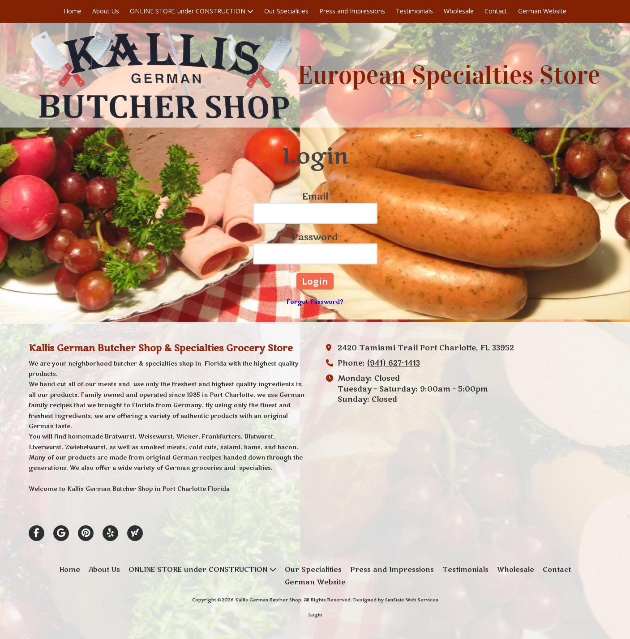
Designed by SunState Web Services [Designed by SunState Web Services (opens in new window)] (395, 600)
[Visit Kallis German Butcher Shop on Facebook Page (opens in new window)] (36, 533)
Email (315, 197)
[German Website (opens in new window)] (542, 11)
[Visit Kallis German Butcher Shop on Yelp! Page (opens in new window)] (110, 533)
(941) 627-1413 (393, 363)
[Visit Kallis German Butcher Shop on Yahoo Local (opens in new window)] (135, 533)
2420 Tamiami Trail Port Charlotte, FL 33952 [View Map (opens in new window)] (426, 348)
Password (315, 237)
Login (315, 615)
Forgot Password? (315, 302)
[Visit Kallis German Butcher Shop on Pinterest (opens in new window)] (86, 533)
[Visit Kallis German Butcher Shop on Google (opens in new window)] (61, 533)
